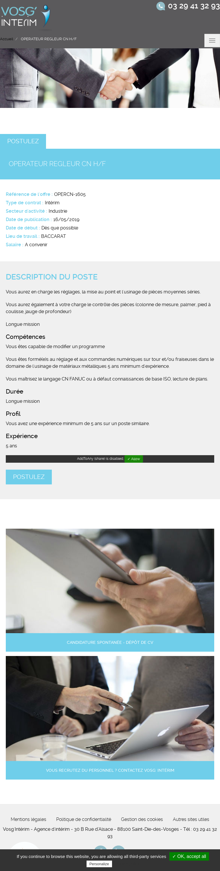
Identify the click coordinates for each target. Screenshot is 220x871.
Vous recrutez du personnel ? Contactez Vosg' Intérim (110, 770)
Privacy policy (127, 863)
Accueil (6, 39)
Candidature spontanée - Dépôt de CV (110, 642)
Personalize (99, 864)
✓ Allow (133, 459)
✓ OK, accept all (189, 856)
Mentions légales (28, 819)
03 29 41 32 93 (194, 5)
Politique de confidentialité (83, 819)
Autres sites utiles (191, 819)
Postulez (23, 141)
